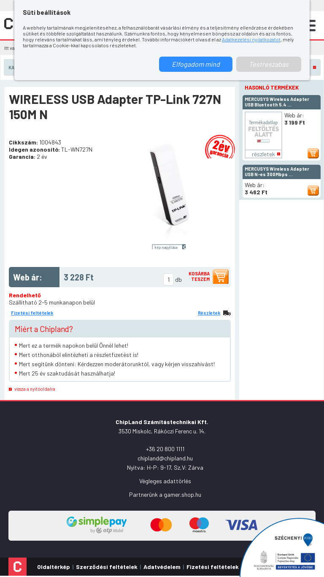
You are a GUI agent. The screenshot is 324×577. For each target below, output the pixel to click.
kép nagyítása (165, 247)
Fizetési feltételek (32, 313)
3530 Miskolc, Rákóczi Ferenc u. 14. (162, 431)
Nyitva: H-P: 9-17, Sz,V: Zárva (165, 467)
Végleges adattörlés (165, 480)
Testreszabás (269, 64)
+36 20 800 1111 (165, 448)
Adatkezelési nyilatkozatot (251, 39)
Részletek (209, 313)
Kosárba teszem (199, 276)
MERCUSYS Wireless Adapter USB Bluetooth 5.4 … (277, 101)
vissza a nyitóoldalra (34, 389)
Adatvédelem (162, 566)
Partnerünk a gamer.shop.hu (165, 494)
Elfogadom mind (196, 64)
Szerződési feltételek (107, 566)
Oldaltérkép (53, 566)
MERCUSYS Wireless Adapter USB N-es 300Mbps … (277, 171)
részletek (263, 154)
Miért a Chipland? (44, 329)
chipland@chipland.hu (165, 458)
